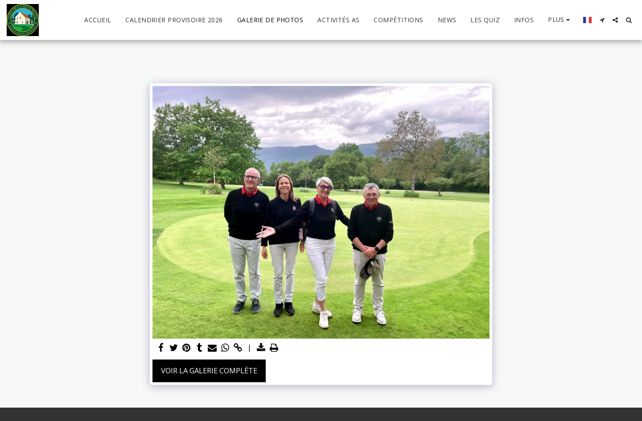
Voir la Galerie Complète (209, 370)
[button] (602, 20)
